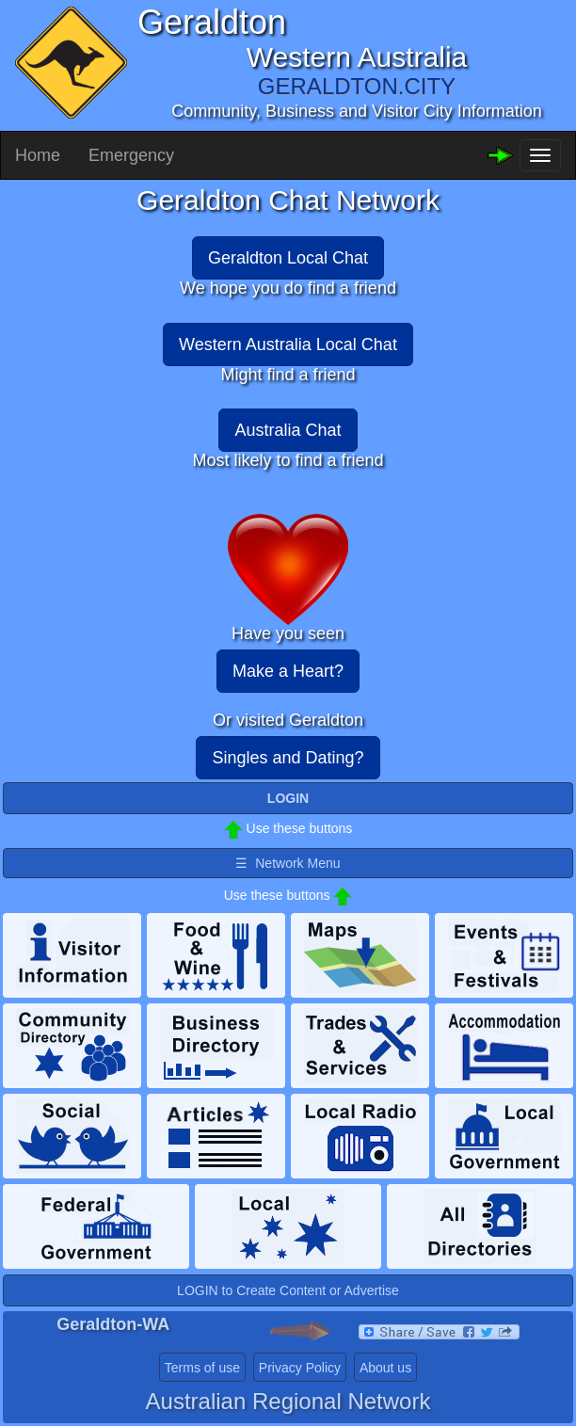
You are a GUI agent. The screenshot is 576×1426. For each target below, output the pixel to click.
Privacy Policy (300, 1367)
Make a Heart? (288, 671)
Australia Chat (287, 430)
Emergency (131, 155)
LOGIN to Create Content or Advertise (288, 1290)
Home (37, 155)
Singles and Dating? (287, 757)
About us (385, 1367)
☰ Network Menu (287, 863)
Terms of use (202, 1367)
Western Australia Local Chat (288, 344)
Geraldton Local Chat (288, 257)
